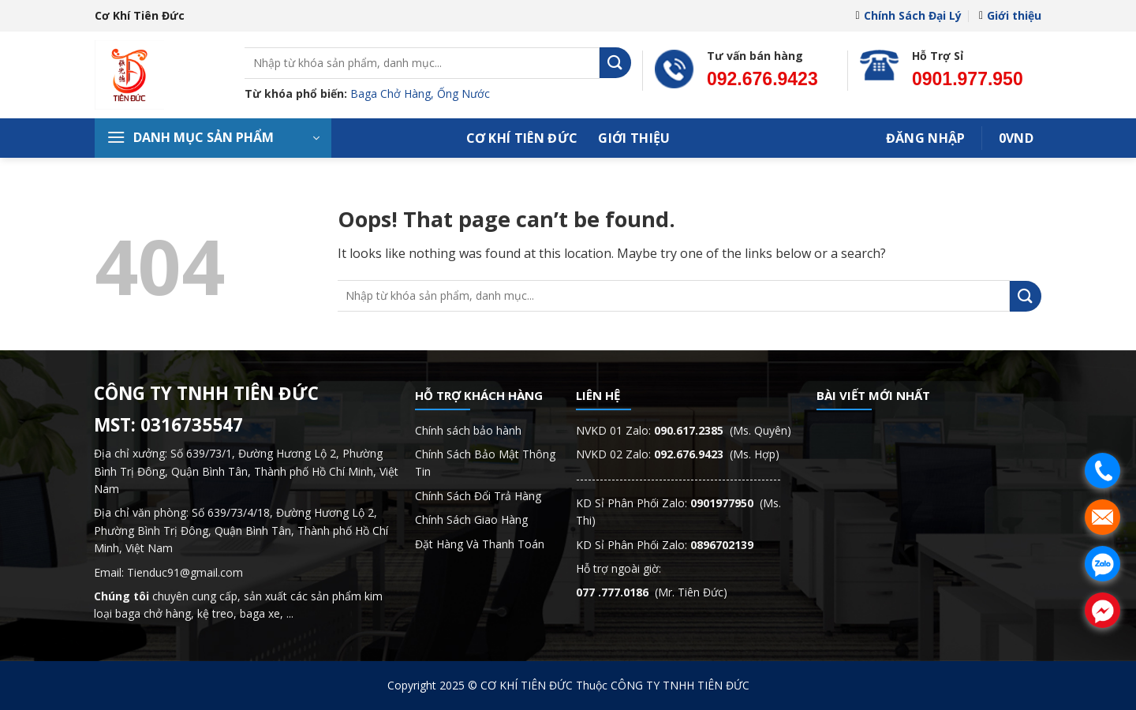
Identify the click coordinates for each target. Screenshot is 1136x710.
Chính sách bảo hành (468, 430)
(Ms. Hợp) (716, 454)
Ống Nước (463, 93)
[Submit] (615, 62)
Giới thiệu (1010, 15)
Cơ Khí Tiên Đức (522, 138)
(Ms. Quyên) (722, 430)
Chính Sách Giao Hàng (471, 519)
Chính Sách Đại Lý (908, 15)
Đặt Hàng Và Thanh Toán (479, 543)
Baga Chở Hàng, (393, 93)
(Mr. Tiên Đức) (651, 592)
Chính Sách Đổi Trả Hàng (478, 495)
